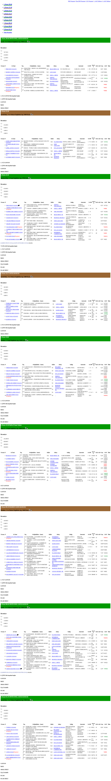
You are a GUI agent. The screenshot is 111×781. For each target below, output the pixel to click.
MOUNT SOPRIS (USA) (13, 370)
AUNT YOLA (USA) (12, 316)
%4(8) (105, 388)
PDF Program (71, 1)
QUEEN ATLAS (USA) (12, 729)
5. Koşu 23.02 (8, 17)
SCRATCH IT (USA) (12, 217)
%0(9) (105, 233)
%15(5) (105, 306)
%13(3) (105, 81)
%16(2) (105, 320)
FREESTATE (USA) (12, 367)
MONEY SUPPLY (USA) (13, 72)
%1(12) (105, 565)
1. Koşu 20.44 (8, 4)
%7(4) (105, 478)
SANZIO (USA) (11, 571)
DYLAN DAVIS (58, 148)
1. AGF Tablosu (98, 1)
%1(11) (105, 574)
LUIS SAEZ (53, 72)
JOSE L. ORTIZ (54, 75)
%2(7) (105, 653)
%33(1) (106, 312)
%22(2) (105, 151)
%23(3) (105, 739)
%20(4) (105, 154)
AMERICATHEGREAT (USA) (14, 207)
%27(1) (106, 141)
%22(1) (106, 379)
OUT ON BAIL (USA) (11, 470)
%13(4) (105, 385)
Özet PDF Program (80, 1)
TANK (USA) (10, 477)
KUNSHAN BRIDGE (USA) (13, 665)
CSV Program (89, 1)
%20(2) (105, 458)
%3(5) (105, 467)
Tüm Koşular (8, 32)
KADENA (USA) (11, 319)
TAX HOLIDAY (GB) (11, 227)
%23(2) (105, 746)
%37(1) (106, 314)
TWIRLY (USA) (11, 727)
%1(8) (105, 733)
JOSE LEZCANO (57, 145)
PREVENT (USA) (11, 69)
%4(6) (105, 315)
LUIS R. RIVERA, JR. (57, 571)
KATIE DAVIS (59, 310)
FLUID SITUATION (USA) (14, 650)
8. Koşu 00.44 (8, 26)
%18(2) (105, 75)
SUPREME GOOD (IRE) (13, 389)
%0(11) (105, 236)
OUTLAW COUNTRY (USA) (13, 637)
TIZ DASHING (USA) (12, 461)
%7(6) (105, 224)
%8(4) (105, 72)
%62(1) (106, 473)
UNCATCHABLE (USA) (13, 239)
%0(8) (105, 90)
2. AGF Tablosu (106, 1)
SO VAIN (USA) (10, 236)
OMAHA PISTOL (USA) (13, 540)
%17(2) (105, 205)
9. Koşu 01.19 (8, 29)
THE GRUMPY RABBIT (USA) (14, 232)
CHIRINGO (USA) (11, 662)
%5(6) (105, 157)
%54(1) (106, 78)
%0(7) (105, 87)
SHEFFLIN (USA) (11, 635)
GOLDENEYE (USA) (12, 75)
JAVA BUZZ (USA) (12, 653)
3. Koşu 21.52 (8, 10)
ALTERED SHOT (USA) (13, 157)
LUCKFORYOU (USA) (13, 755)
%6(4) (105, 476)
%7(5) (105, 148)
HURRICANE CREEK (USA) (14, 211)
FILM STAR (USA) (11, 90)
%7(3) (105, 455)
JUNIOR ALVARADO (59, 224)
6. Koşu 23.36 (8, 20)
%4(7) (105, 373)
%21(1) (106, 214)
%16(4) (105, 309)
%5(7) (105, 374)
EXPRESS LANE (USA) (13, 392)
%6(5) (105, 69)
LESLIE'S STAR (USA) (13, 746)
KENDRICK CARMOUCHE (58, 233)
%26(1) (106, 736)
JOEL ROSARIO (58, 211)
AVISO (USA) (9, 752)
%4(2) (105, 239)
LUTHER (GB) (10, 458)
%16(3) (105, 304)
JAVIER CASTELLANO (54, 461)
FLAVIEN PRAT (54, 81)
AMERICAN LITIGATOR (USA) (14, 537)
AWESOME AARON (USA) (13, 83)
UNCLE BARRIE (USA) (13, 559)
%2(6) (105, 461)
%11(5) (105, 217)
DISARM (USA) (10, 87)
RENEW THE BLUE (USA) (14, 543)
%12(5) (105, 311)
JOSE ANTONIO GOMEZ (56, 559)
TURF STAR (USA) (12, 380)
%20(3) (105, 145)
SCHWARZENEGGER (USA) (14, 376)
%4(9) (105, 571)
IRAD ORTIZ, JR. (54, 69)
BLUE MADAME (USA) (13, 214)
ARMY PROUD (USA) (13, 556)
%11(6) (105, 370)
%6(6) (105, 559)
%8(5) (105, 568)
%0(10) (105, 227)
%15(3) (105, 391)
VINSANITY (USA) (12, 641)
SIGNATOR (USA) (11, 81)
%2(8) (105, 659)
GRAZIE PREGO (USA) (13, 220)
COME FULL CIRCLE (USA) (14, 562)
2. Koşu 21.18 (8, 7)
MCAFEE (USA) (10, 479)
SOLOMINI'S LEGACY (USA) (15, 574)
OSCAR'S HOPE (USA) (12, 394)
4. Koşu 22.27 (8, 13)
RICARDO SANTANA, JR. (59, 367)
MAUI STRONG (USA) (12, 464)
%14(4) (105, 307)
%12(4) (105, 211)
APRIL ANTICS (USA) (12, 148)
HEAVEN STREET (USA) (13, 659)
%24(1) (106, 380)
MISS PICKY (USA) (12, 205)
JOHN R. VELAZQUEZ (53, 78)
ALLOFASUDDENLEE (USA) (14, 553)
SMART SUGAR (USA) (13, 224)
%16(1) (106, 668)
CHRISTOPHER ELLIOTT (56, 550)
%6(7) (105, 220)
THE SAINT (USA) (12, 546)
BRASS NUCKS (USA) (13, 373)
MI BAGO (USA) (11, 455)
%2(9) (105, 647)
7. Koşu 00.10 (8, 23)
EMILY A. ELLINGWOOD (58, 733)
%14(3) (105, 393)
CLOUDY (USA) (11, 656)
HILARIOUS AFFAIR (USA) (14, 644)
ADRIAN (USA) (11, 749)
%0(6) (105, 84)
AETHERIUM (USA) (12, 550)
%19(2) (105, 540)
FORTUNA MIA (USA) (12, 313)
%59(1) (106, 474)
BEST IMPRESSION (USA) (13, 757)
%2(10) (105, 543)
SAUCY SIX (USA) (12, 733)
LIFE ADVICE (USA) (12, 736)
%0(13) (105, 537)
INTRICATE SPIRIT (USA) (14, 383)
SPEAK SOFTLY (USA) (13, 151)
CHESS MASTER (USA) (13, 668)
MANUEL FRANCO (56, 157)
